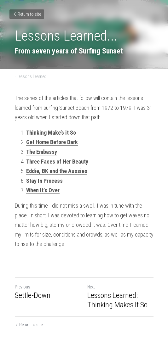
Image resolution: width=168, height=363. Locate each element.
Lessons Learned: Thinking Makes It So (117, 300)
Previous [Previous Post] (22, 286)
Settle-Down (32, 295)
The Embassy (41, 151)
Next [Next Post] (91, 286)
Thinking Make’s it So (51, 132)
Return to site (27, 14)
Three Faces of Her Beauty (57, 161)
